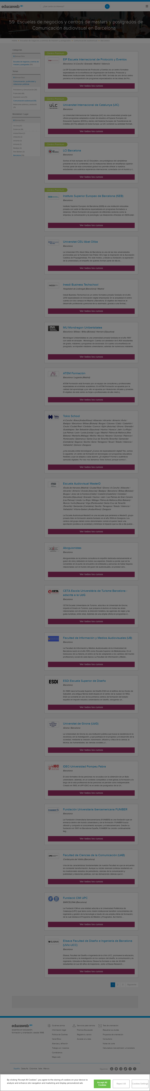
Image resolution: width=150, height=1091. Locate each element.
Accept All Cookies (102, 1083)
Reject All (121, 1084)
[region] (75, 1082)
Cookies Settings (140, 1084)
